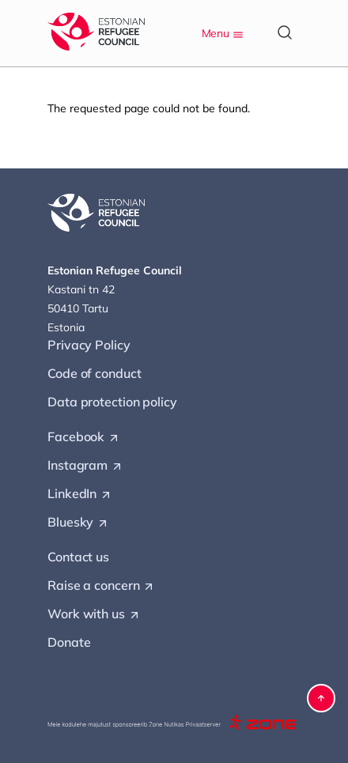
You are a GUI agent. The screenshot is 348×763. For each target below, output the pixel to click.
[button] (321, 698)
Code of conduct (94, 373)
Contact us (78, 557)
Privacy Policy (88, 345)
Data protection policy (112, 402)
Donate (68, 642)
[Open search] (285, 32)
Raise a (101, 586)
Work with (94, 614)
